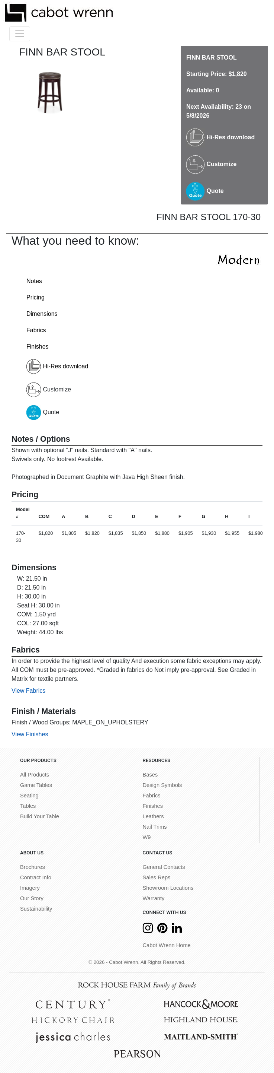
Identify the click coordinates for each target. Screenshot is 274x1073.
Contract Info (35, 877)
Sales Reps (157, 877)
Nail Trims (155, 827)
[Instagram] (148, 930)
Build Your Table (39, 816)
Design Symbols (162, 785)
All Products (34, 775)
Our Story (31, 898)
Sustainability (36, 909)
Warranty (154, 898)
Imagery (30, 888)
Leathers (153, 816)
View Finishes (30, 734)
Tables (28, 806)
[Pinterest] (162, 930)
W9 (147, 837)
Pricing (35, 297)
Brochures (32, 867)
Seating (29, 796)
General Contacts (164, 867)
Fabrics (36, 330)
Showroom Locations (168, 888)
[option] (50, 89)
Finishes (37, 346)
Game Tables (36, 785)
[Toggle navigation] (19, 33)
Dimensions (42, 314)
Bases (150, 775)
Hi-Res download (220, 137)
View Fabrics (28, 691)
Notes (34, 281)
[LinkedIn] (177, 930)
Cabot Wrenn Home (167, 945)
